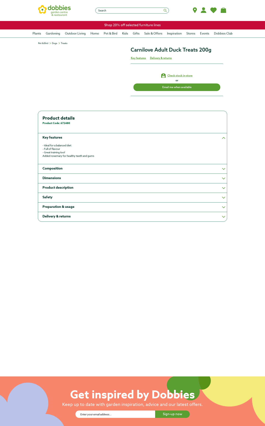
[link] (132, 25)
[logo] (54, 10)
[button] (195, 10)
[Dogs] (56, 43)
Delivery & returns (161, 58)
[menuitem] (36, 33)
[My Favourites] (213, 10)
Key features (138, 58)
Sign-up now (172, 414)
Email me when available (177, 87)
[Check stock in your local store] (176, 75)
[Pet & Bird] (45, 43)
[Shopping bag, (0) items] (223, 10)
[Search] (132, 10)
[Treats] (64, 43)
